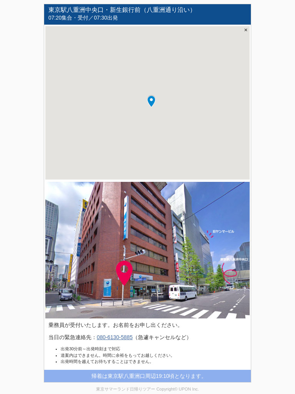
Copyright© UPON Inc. (177, 389)
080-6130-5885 (115, 337)
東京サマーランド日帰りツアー (125, 389)
